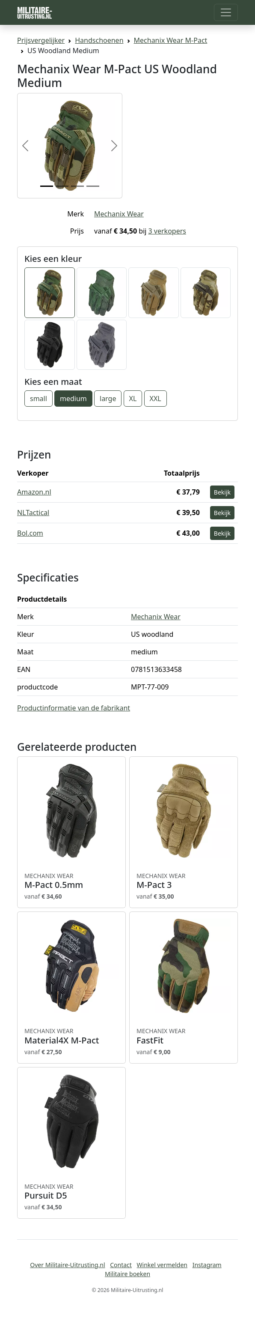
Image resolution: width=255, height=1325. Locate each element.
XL (133, 398)
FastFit (183, 1036)
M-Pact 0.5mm (71, 881)
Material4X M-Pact (71, 1036)
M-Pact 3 (183, 881)
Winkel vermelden (162, 1265)
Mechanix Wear (119, 214)
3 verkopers (167, 231)
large (108, 398)
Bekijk (222, 492)
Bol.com (30, 533)
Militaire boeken (127, 1274)
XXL (155, 398)
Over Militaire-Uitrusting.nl (67, 1265)
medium (73, 398)
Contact (121, 1265)
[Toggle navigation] (226, 12)
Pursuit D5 (71, 1191)
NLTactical (33, 512)
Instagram (207, 1265)
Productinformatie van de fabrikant (73, 708)
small (38, 398)
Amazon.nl (34, 492)
